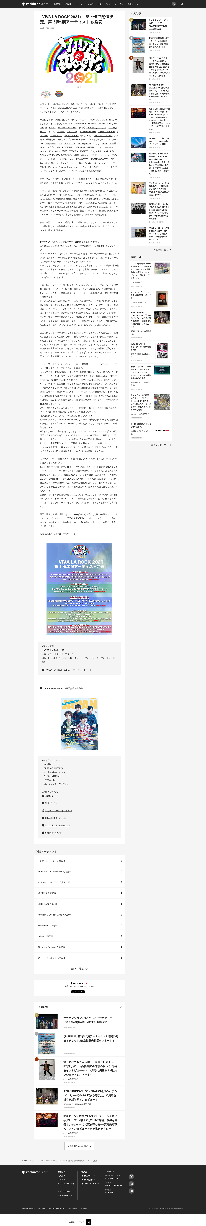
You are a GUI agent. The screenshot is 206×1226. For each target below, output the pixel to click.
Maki (72, 159)
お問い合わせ (72, 1208)
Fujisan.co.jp (53, 833)
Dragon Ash (96, 151)
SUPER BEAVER (88, 131)
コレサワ (61, 131)
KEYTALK (67, 123)
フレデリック (56, 135)
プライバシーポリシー (56, 1208)
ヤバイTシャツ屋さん (78, 170)
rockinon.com (35, 4)
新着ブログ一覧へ (159, 444)
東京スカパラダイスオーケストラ (98, 155)
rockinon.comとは (28, 1208)
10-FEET (84, 151)
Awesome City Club (103, 135)
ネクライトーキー (106, 131)
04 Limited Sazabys (67, 127)
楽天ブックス (51, 803)
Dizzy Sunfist (85, 163)
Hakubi (52, 127)
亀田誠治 (65, 155)
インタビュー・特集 (93, 4)
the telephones (84, 143)
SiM (52, 163)
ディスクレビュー (65, 1195)
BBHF (104, 143)
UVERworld (79, 147)
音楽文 (84, 1171)
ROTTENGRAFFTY (100, 159)
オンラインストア (88, 1183)
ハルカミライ (80, 167)
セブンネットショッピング (57, 825)
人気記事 (68, 4)
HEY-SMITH (94, 167)
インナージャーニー (77, 119)
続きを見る (77, 968)
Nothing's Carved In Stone (100, 123)
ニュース (78, 4)
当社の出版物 (86, 1179)
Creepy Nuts (50, 143)
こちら (66, 784)
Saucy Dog (72, 131)
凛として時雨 (59, 159)
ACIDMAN (67, 147)
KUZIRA (91, 147)
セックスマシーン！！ (66, 163)
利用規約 (41, 1208)
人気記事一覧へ (160, 249)
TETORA (73, 151)
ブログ (107, 4)
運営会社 (84, 1208)
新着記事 (57, 4)
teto (95, 163)
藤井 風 (112, 143)
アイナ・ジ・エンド (96, 127)
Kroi (60, 143)
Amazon (49, 796)
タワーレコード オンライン (58, 810)
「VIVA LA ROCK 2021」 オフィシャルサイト (68, 670)
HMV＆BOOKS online (55, 818)
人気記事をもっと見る (77, 1146)
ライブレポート (64, 1191)
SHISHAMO (80, 123)
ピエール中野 (46, 159)
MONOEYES (82, 159)
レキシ (43, 147)
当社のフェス (133, 4)
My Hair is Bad (71, 135)
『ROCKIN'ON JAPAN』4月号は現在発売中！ (64, 688)
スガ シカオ (69, 143)
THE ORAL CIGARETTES (101, 119)
